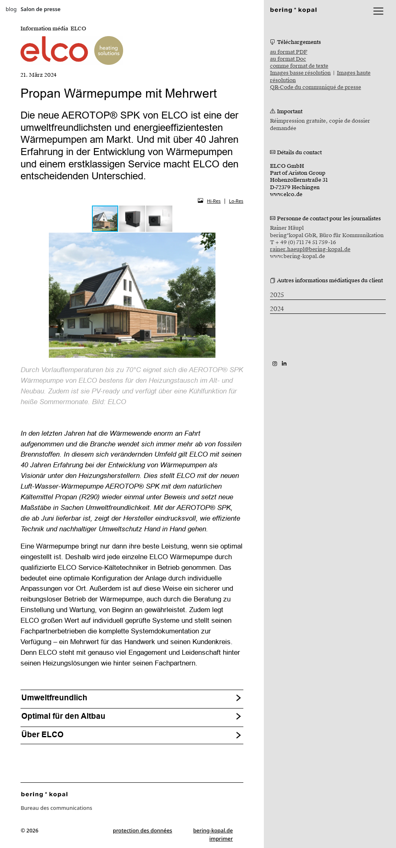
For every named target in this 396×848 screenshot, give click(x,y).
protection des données (142, 830)
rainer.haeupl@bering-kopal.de (310, 249)
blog (11, 9)
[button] (132, 219)
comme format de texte (299, 66)
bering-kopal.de (213, 830)
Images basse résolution (300, 73)
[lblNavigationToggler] (378, 11)
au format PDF (288, 52)
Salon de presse (40, 9)
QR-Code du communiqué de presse (315, 87)
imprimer (221, 838)
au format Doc (288, 59)
